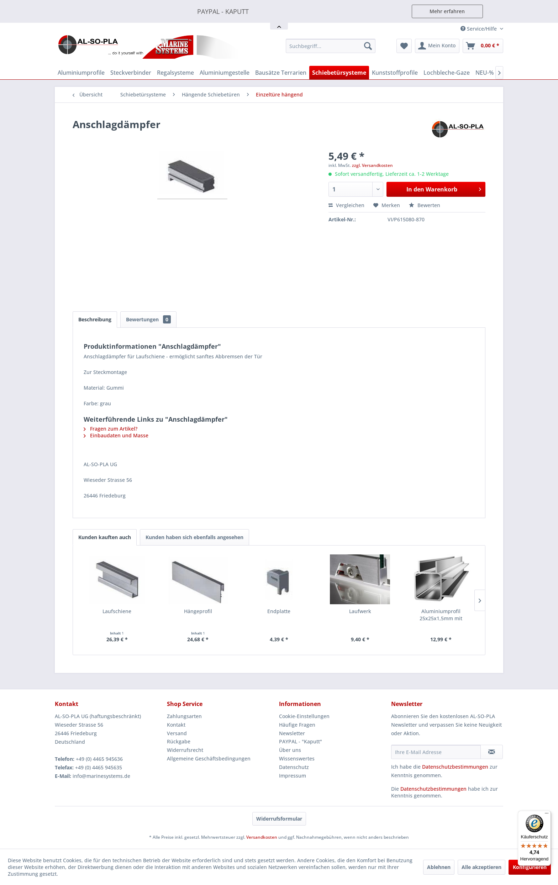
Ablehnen (439, 867)
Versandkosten (261, 837)
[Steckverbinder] (130, 72)
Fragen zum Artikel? (110, 428)
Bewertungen (148, 319)
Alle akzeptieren (481, 867)
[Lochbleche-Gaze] (447, 72)
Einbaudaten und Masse (116, 435)
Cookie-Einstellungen (304, 716)
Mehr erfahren (447, 11)
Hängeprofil (198, 611)
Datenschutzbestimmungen (455, 766)
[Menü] (546, 815)
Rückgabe (178, 741)
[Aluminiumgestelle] (224, 72)
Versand (177, 733)
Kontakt (176, 724)
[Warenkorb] (483, 46)
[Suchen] (367, 46)
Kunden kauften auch (104, 537)
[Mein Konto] (437, 46)
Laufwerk (360, 611)
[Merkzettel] (404, 46)
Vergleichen (346, 205)
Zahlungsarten (184, 716)
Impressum (292, 775)
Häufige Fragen (297, 724)
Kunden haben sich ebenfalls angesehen (194, 537)
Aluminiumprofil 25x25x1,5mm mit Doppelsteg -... (441, 615)
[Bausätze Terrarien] (280, 72)
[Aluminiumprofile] (81, 72)
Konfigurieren (530, 867)
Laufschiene (116, 611)
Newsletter (292, 733)
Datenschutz (294, 767)
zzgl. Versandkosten (372, 165)
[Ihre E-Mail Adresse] (436, 752)
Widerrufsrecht (185, 750)
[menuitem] (330, 46)
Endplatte (278, 611)
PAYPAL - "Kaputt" (300, 741)
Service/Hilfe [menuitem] (479, 28)
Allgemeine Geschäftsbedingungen (209, 758)
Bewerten (424, 205)
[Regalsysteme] (175, 72)
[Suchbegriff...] (330, 46)
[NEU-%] (485, 72)
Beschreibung (94, 319)
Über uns (290, 750)
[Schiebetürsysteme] (339, 72)
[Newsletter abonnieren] (491, 752)
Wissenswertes (297, 758)
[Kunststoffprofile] (395, 72)
